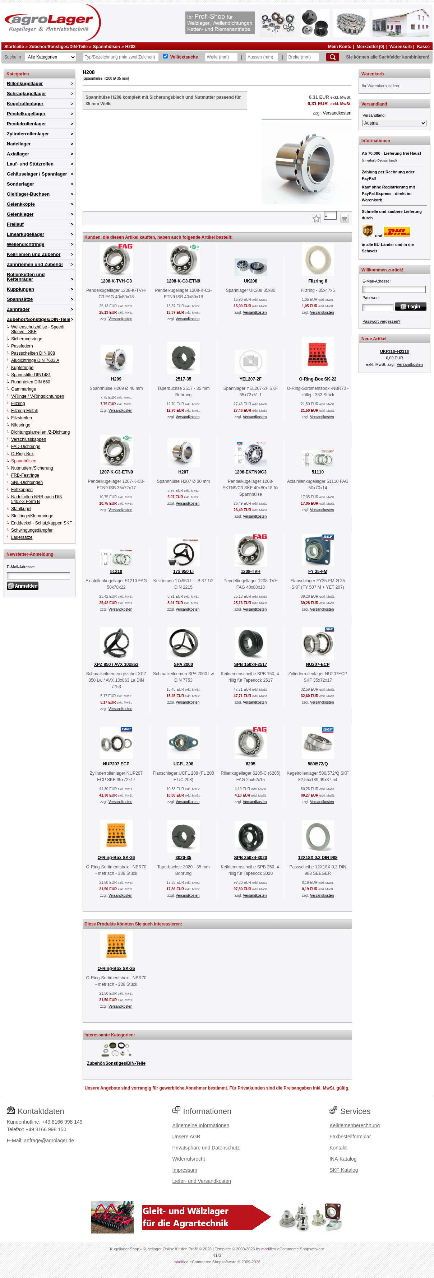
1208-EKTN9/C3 (251, 472)
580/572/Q (318, 763)
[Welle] (221, 57)
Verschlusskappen (28, 439)
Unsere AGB (186, 1136)
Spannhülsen (106, 46)
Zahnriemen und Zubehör (35, 264)
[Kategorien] (50, 57)
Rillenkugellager (25, 83)
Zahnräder (18, 309)
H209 (116, 379)
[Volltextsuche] (165, 56)
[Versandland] (394, 123)
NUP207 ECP (116, 763)
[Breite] (303, 57)
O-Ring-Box (22, 453)
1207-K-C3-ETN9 (116, 472)
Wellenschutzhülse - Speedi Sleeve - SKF (37, 329)
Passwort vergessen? (381, 321)
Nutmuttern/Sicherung (32, 468)
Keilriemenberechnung (354, 1125)
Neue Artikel (374, 338)
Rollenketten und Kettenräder (26, 277)
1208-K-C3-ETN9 (183, 281)
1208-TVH (250, 571)
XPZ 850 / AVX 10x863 (116, 664)
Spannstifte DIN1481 (31, 374)
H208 (130, 46)
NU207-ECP (317, 664)
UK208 (250, 281)
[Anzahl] (330, 215)
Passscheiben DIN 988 (33, 353)
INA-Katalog (342, 1159)
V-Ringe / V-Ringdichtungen (37, 396)
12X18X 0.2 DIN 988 (317, 857)
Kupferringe (22, 367)
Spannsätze (20, 299)
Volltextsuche (184, 57)
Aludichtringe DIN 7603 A (35, 360)
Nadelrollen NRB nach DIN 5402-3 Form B (37, 499)
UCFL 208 (183, 763)
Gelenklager (20, 214)
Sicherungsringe (26, 338)
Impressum (184, 1170)
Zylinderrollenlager (28, 133)
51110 (318, 472)
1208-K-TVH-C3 (116, 281)
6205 (250, 763)
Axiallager (18, 154)
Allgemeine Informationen (201, 1125)
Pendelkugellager (26, 113)
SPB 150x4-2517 (250, 664)
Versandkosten (337, 113)
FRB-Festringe (25, 475)
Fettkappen (22, 489)
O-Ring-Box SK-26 (116, 857)
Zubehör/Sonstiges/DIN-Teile (58, 46)
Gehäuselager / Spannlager (37, 174)
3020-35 (183, 857)
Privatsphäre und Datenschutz (206, 1148)
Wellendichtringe (26, 244)
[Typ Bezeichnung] (120, 57)
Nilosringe (20, 425)
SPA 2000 (183, 664)
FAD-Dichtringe (25, 446)
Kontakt (337, 1148)
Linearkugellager (25, 234)
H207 (183, 472)
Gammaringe (23, 389)
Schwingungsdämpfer (31, 530)
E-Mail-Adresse (20, 567)
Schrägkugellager (26, 93)
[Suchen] (332, 57)
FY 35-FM (317, 571)
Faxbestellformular (350, 1136)
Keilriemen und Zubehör (34, 254)
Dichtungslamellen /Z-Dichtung (40, 432)
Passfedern (22, 346)
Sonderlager (20, 184)
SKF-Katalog (343, 1170)
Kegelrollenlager (25, 103)
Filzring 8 (317, 281)
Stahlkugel (21, 508)
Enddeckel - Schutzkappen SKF (41, 523)
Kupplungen (20, 289)
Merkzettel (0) (370, 46)
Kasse (423, 46)
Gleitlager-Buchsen (28, 194)
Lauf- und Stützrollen (30, 164)
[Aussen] (262, 57)
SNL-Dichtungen (27, 482)
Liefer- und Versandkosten (201, 1181)
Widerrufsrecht (188, 1159)
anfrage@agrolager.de (49, 1140)
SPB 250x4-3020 (250, 857)
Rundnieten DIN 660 (30, 381)
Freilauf (15, 224)
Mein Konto (339, 46)
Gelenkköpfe (21, 204)
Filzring (18, 403)
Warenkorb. (372, 200)
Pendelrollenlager (26, 123)
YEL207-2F (251, 379)
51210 (116, 571)
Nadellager (19, 143)
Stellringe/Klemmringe (32, 515)
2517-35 (183, 379)
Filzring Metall (24, 410)
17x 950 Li (183, 571)
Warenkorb (400, 46)
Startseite (14, 46)
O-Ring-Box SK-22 (317, 379)
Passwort (371, 297)
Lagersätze (21, 537)
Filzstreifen (21, 417)
